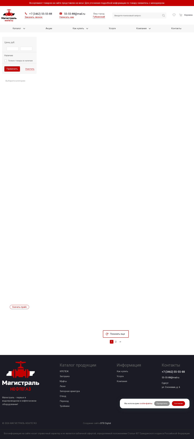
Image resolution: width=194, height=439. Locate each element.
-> (120, 341)
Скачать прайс (19, 307)
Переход (64, 401)
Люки (62, 386)
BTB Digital (105, 423)
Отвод (63, 396)
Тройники (64, 406)
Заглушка (64, 376)
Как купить (122, 371)
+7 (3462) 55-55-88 (173, 371)
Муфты (63, 381)
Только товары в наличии (20, 60)
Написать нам (67, 17)
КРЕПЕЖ (64, 371)
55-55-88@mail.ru (170, 377)
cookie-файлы (145, 403)
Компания (122, 381)
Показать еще (117, 334)
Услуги (120, 376)
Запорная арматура (70, 391)
